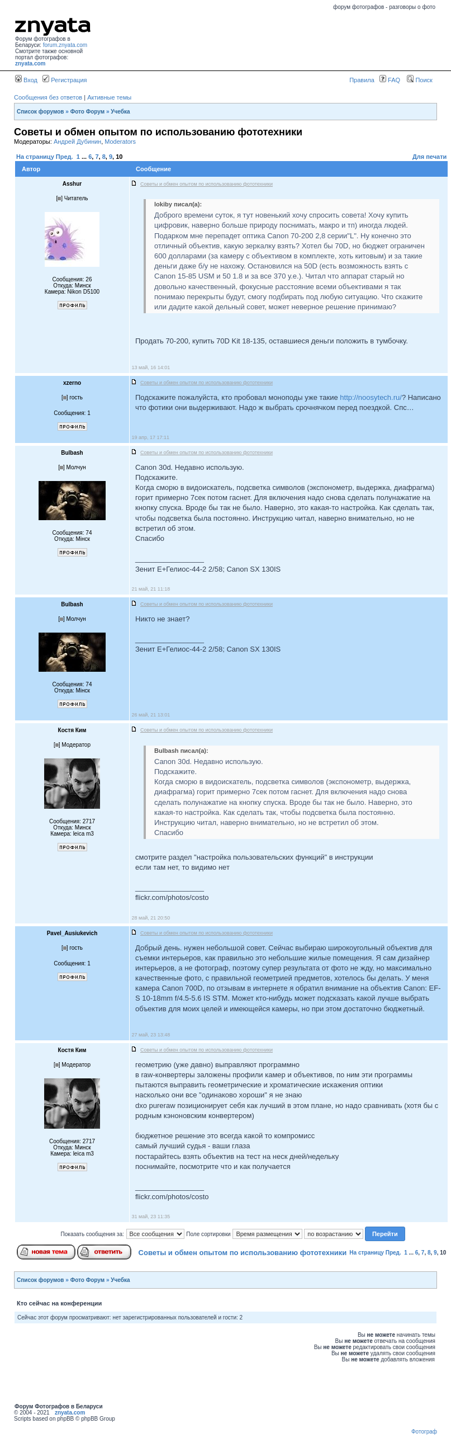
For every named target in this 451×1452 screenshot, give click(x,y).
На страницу (35, 156)
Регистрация (64, 80)
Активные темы (109, 97)
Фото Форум (87, 112)
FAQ (389, 80)
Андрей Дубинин (77, 141)
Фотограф (424, 1432)
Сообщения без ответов (48, 97)
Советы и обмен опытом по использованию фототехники (243, 1252)
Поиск (420, 80)
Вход (26, 80)
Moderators (120, 141)
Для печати (429, 156)
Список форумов (40, 112)
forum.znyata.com (65, 45)
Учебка (120, 112)
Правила (361, 80)
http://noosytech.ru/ (371, 397)
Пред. (64, 156)
